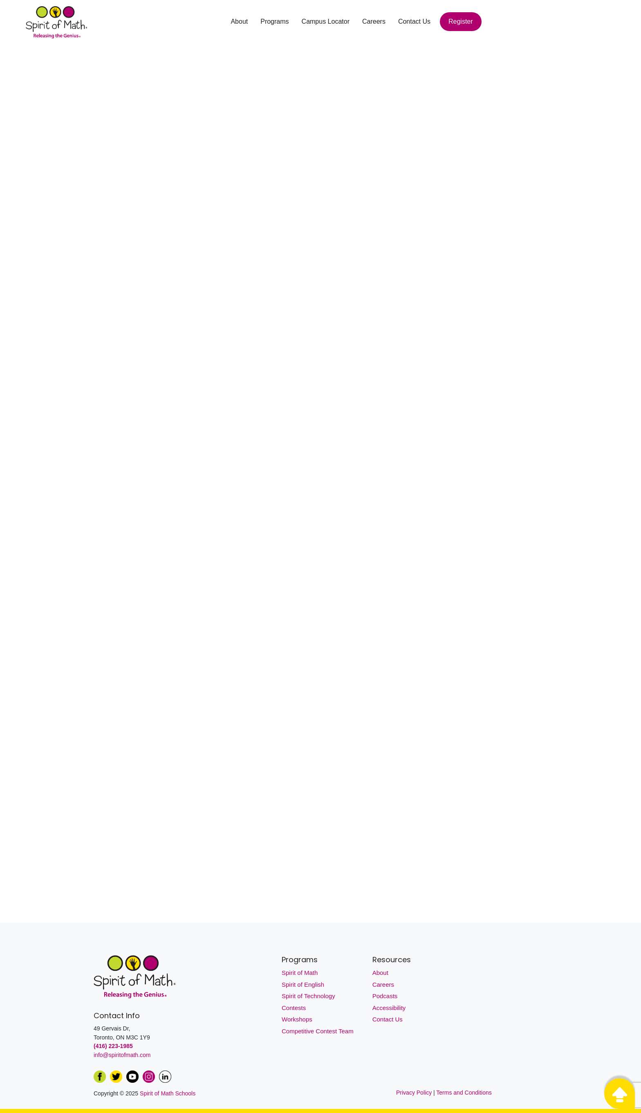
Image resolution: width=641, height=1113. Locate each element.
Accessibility (389, 1007)
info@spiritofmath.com (122, 1055)
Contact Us (414, 21)
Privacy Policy (414, 1092)
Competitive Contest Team (318, 1031)
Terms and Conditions (463, 1092)
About (239, 21)
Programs (274, 21)
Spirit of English (303, 984)
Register (460, 21)
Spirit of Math (300, 972)
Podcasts (385, 995)
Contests (294, 1007)
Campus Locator (326, 21)
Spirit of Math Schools (167, 1093)
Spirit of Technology (308, 995)
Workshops (297, 1019)
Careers (373, 21)
